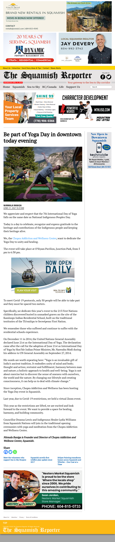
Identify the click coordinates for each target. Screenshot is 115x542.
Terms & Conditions (32, 517)
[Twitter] (10, 452)
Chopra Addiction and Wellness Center (34, 238)
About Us (6, 517)
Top (5, 522)
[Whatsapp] (15, 452)
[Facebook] (6, 452)
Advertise (14, 517)
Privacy (21, 517)
